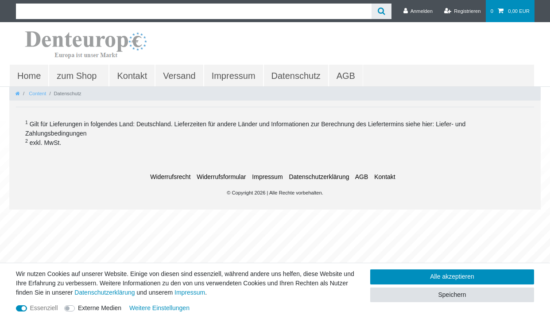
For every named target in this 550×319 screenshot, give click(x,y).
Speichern (452, 294)
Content (36, 93)
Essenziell (44, 307)
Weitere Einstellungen (159, 307)
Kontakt (132, 76)
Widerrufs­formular (221, 176)
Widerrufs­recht (170, 176)
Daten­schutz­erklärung (319, 176)
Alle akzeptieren (452, 276)
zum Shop (77, 76)
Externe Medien (99, 307)
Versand (179, 76)
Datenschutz (296, 76)
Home (29, 76)
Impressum (234, 76)
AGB (346, 76)
